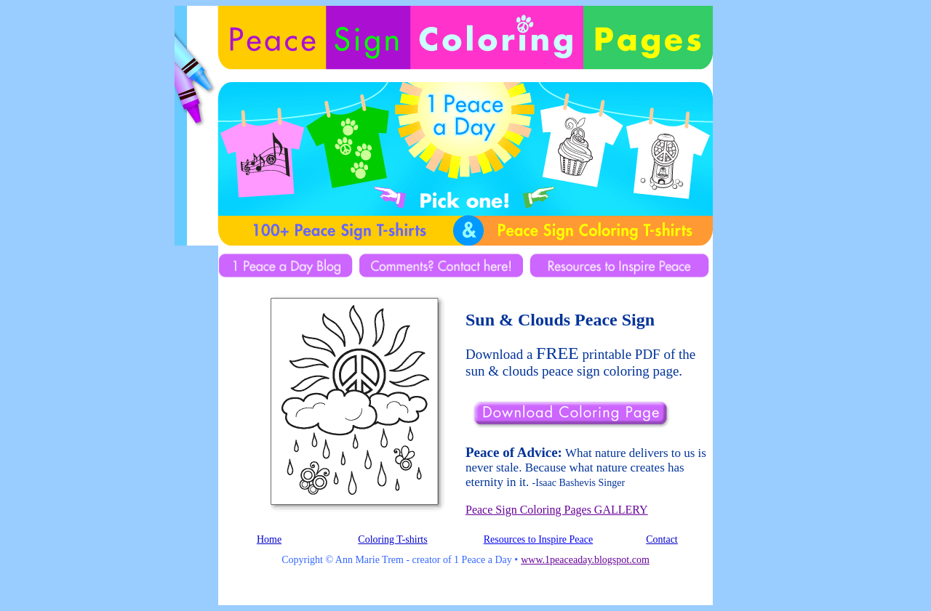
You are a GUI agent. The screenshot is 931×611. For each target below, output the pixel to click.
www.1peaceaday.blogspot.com (585, 559)
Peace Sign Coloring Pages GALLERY (557, 509)
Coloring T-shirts (392, 539)
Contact (662, 539)
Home (269, 539)
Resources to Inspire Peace (538, 539)
